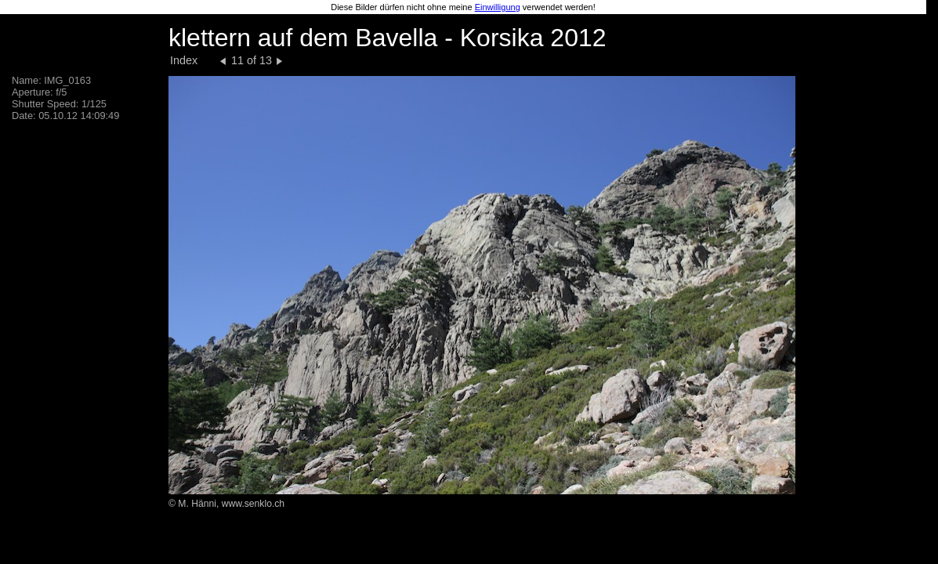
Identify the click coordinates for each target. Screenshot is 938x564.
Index (183, 60)
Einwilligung (497, 7)
